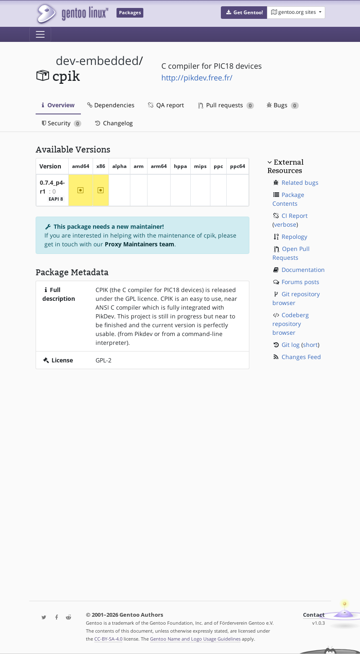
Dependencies (111, 105)
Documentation (303, 270)
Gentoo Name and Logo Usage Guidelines (195, 639)
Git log (291, 345)
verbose (285, 224)
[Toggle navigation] (40, 34)
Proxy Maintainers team (139, 244)
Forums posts (300, 282)
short (310, 345)
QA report (165, 105)
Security (62, 123)
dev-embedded (97, 60)
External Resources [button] (285, 166)
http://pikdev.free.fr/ (197, 77)
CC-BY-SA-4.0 (108, 639)
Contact (314, 614)
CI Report (295, 216)
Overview (58, 105)
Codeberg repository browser (290, 323)
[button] (244, 12)
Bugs (283, 105)
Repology (294, 236)
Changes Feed (301, 357)
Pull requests (226, 105)
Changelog (113, 123)
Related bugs (300, 182)
